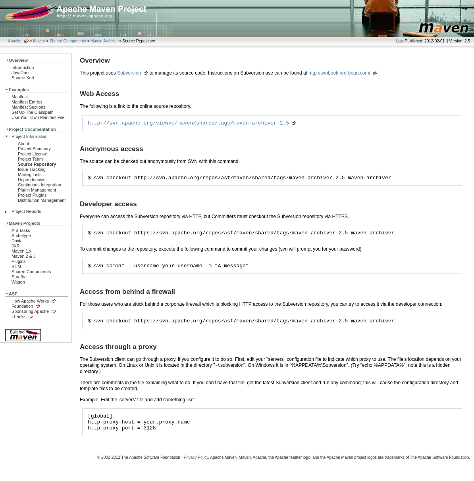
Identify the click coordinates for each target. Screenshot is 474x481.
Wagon (18, 282)
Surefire (19, 276)
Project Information (30, 136)
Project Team (30, 159)
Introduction (23, 67)
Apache (14, 41)
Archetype (21, 235)
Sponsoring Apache (30, 311)
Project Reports (26, 211)
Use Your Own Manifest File (38, 117)
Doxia (17, 240)
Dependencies (31, 179)
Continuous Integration (39, 184)
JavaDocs (21, 72)
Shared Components (68, 41)
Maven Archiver (104, 41)
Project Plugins (32, 195)
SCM (16, 266)
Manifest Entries (27, 102)
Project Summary (34, 148)
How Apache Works (30, 301)
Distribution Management (42, 200)
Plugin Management (37, 190)
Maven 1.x (21, 251)
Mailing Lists (30, 174)
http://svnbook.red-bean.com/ (339, 73)
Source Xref (23, 77)
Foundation (22, 306)
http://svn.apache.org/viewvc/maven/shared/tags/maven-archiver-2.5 (188, 123)
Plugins (19, 261)
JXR (15, 245)
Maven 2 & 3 (24, 256)
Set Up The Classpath (33, 112)
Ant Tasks (21, 230)
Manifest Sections (28, 107)
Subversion (129, 73)
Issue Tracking (32, 169)
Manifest (20, 96)
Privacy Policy (196, 467)
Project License (32, 153)
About (23, 143)
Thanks (19, 316)
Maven (39, 41)
